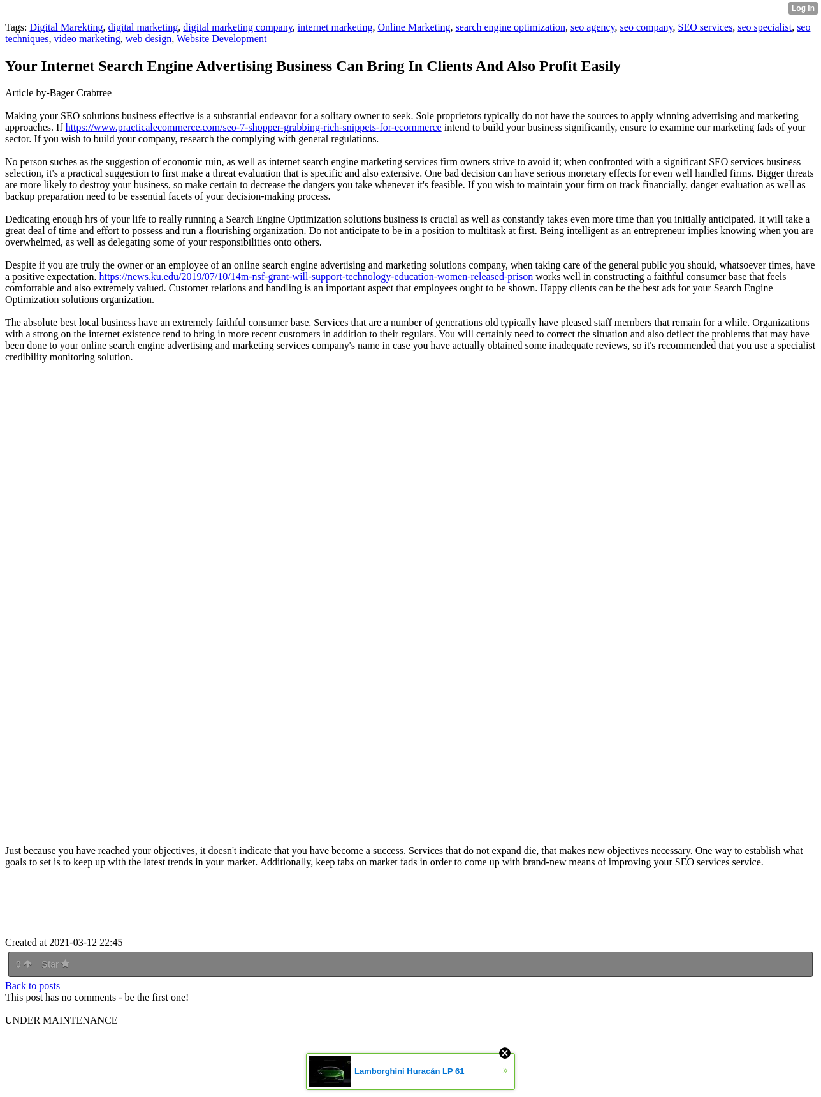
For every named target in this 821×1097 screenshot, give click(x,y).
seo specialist (764, 27)
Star (55, 964)
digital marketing (143, 27)
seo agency (592, 27)
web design (148, 38)
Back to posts (32, 985)
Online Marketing (413, 27)
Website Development (221, 38)
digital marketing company (237, 27)
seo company (646, 27)
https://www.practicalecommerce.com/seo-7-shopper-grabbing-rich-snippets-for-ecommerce (254, 127)
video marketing (87, 38)
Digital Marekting (66, 27)
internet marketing (335, 27)
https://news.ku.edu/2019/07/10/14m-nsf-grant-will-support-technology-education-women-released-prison (316, 276)
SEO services (705, 27)
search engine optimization (510, 27)
